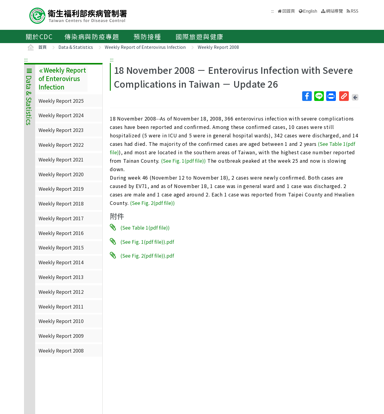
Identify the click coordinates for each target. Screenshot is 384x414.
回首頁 (288, 11)
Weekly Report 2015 (61, 247)
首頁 (42, 47)
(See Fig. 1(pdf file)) (183, 160)
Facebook (307, 96)
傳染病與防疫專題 (91, 36)
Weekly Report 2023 (61, 129)
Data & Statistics (75, 47)
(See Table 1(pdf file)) (145, 227)
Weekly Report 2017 (61, 218)
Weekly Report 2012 (61, 291)
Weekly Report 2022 (61, 144)
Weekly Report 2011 (61, 306)
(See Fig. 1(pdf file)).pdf (147, 241)
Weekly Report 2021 (61, 159)
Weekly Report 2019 (61, 188)
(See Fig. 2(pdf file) (151, 202)
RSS (354, 11)
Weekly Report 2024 (61, 115)
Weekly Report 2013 (61, 277)
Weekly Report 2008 (218, 47)
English (310, 11)
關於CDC (39, 36)
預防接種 (147, 36)
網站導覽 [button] (334, 11)
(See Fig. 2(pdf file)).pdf (147, 255)
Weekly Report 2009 (61, 335)
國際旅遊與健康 (200, 36)
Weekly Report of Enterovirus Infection (145, 47)
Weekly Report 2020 (61, 174)
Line (319, 96)
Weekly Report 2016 (61, 233)
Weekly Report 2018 (61, 203)
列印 (331, 96)
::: (26, 59)
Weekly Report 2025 (61, 100)
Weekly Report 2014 (61, 262)
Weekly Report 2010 (61, 321)
